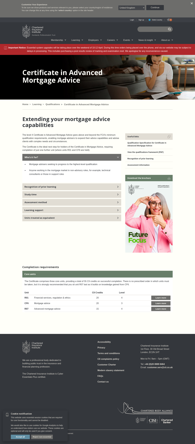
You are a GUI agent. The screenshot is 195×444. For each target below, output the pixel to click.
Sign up (141, 20)
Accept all (20, 437)
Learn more (161, 298)
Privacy (101, 347)
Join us (36, 40)
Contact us (103, 382)
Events (128, 40)
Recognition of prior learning (72, 186)
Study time (72, 194)
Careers (112, 40)
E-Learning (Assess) (69, 40)
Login (132, 20)
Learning (77, 40)
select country (65, 10)
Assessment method (72, 202)
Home (25, 104)
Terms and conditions (109, 353)
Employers (95, 40)
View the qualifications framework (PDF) (145, 152)
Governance (84, 40)
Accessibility (104, 342)
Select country (157, 20)
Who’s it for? (72, 157)
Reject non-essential (42, 437)
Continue (155, 7)
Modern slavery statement (111, 370)
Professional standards (104, 40)
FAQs (100, 376)
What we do (69, 40)
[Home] (32, 347)
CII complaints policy (108, 359)
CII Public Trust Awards (123, 40)
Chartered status (36, 40)
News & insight (147, 40)
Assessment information (138, 165)
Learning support (72, 210)
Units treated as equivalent (72, 217)
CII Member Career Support (69, 40)
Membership (58, 40)
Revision (87, 40)
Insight (104, 40)
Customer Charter (107, 365)
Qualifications (38, 40)
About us (167, 40)
